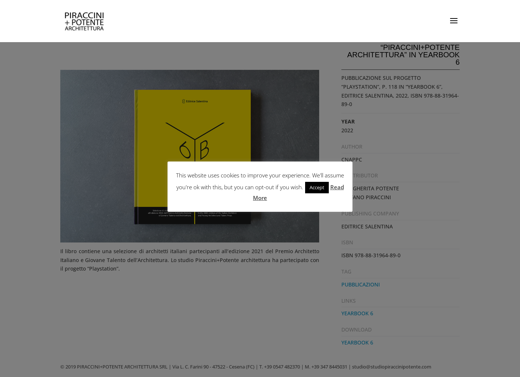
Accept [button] (317, 187)
